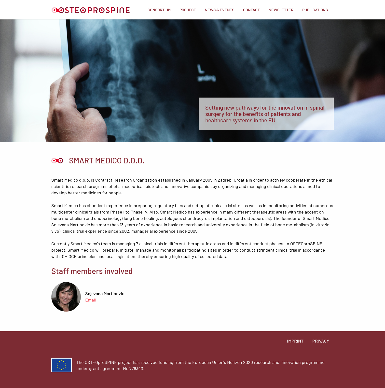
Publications (315, 9)
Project (187, 9)
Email (90, 299)
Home (90, 10)
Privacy (320, 341)
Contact (251, 9)
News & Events (219, 9)
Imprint (295, 341)
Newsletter (281, 9)
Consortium (159, 9)
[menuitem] (159, 9)
